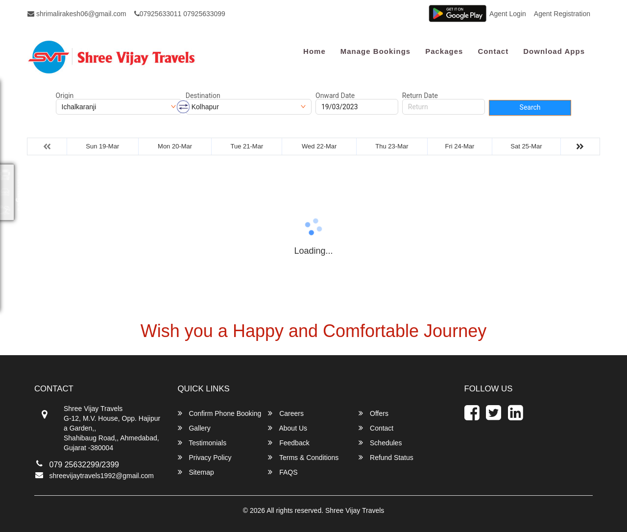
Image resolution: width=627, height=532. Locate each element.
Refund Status (386, 457)
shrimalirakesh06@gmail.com (76, 14)
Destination (203, 95)
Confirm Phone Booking (220, 413)
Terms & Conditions (303, 457)
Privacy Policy (205, 457)
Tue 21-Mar (247, 146)
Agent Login (507, 14)
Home (314, 51)
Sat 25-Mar (526, 146)
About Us (287, 428)
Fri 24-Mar (459, 146)
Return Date (420, 95)
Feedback (288, 442)
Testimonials (202, 442)
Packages (444, 51)
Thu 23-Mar (391, 146)
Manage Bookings (375, 51)
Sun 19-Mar (102, 146)
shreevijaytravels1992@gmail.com (101, 476)
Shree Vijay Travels (354, 510)
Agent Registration (562, 14)
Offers (373, 413)
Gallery (194, 428)
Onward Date (335, 95)
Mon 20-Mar (175, 146)
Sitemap (196, 472)
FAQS (282, 472)
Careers (286, 413)
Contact (493, 51)
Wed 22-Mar (319, 146)
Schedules (380, 442)
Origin (65, 95)
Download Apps (554, 51)
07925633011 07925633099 (179, 14)
